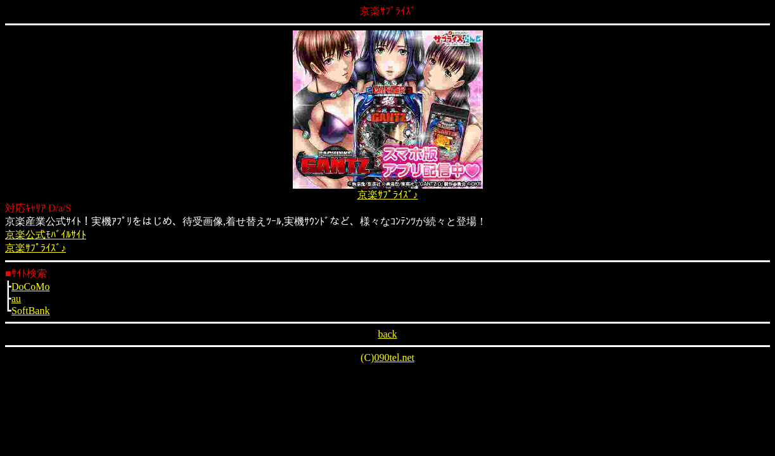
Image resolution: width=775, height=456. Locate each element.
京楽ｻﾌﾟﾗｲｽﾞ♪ (387, 194)
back (387, 334)
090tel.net (394, 357)
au (16, 298)
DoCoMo (30, 286)
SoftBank (30, 310)
